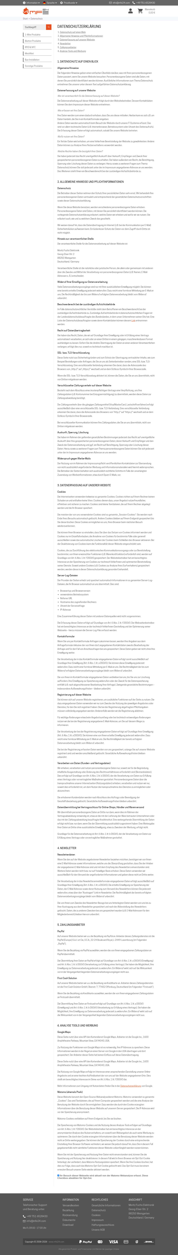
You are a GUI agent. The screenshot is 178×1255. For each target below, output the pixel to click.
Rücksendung (70, 1215)
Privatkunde (69, 3)
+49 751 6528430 (145, 3)
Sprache (51, 3)
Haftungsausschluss (103, 1224)
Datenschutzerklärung (130, 1086)
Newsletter (65, 43)
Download (68, 1224)
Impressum (98, 1220)
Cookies (96, 1215)
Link (133, 320)
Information (32, 3)
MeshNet (29, 53)
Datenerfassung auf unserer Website (77, 39)
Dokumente (69, 1220)
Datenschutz (37, 18)
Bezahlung (68, 1210)
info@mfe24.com (121, 3)
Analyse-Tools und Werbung (73, 51)
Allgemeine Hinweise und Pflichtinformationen (81, 36)
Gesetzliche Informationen (106, 1205)
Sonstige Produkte (34, 66)
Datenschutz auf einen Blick (73, 32)
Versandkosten (71, 1205)
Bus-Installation (32, 59)
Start (25, 18)
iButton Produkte (33, 41)
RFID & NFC (30, 47)
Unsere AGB (98, 1229)
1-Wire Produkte (32, 34)
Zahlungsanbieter (68, 47)
